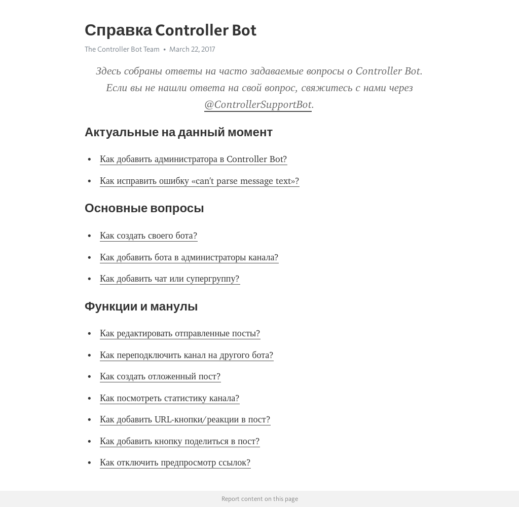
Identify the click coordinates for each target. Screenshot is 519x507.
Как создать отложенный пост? (160, 376)
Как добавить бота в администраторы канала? (189, 257)
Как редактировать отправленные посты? (180, 333)
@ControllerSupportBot (258, 104)
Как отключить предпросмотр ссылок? (175, 462)
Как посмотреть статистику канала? (170, 398)
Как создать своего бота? (149, 235)
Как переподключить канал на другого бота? (187, 355)
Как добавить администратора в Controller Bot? (193, 159)
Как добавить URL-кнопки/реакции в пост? (185, 419)
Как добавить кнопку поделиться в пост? (180, 441)
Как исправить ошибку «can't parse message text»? (200, 180)
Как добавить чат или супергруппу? (170, 278)
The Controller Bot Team (122, 49)
